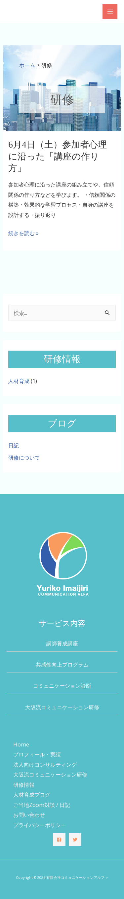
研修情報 (23, 784)
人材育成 (18, 381)
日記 (13, 445)
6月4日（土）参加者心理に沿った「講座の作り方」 (57, 156)
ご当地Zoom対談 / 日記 (41, 805)
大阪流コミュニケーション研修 (62, 707)
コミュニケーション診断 (62, 685)
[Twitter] (75, 839)
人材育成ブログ (31, 794)
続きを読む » (23, 233)
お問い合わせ (29, 814)
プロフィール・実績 (37, 754)
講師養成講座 (62, 643)
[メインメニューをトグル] (110, 11)
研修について (24, 457)
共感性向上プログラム (62, 664)
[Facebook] (59, 839)
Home (21, 744)
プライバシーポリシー (39, 825)
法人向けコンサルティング (45, 764)
